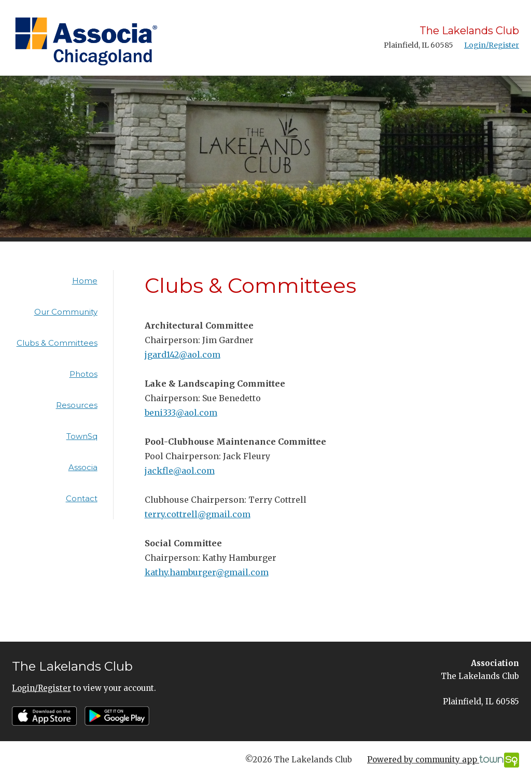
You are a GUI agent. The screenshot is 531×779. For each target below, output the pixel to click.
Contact (81, 498)
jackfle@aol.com (180, 470)
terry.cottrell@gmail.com (197, 514)
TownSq (81, 436)
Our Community (65, 312)
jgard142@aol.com (182, 354)
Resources (76, 405)
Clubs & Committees (57, 343)
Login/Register (491, 45)
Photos (83, 374)
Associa (82, 467)
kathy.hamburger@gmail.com (207, 572)
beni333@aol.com (181, 412)
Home (84, 281)
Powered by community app (443, 760)
